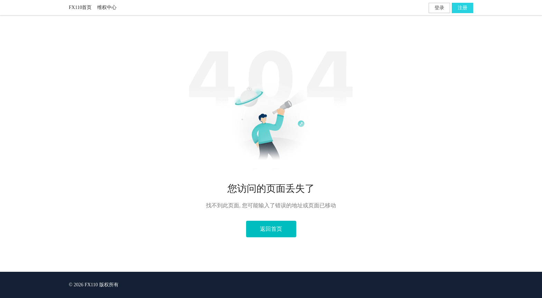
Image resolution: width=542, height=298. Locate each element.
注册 (462, 7)
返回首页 (271, 229)
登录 (439, 7)
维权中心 (106, 7)
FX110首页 (80, 7)
